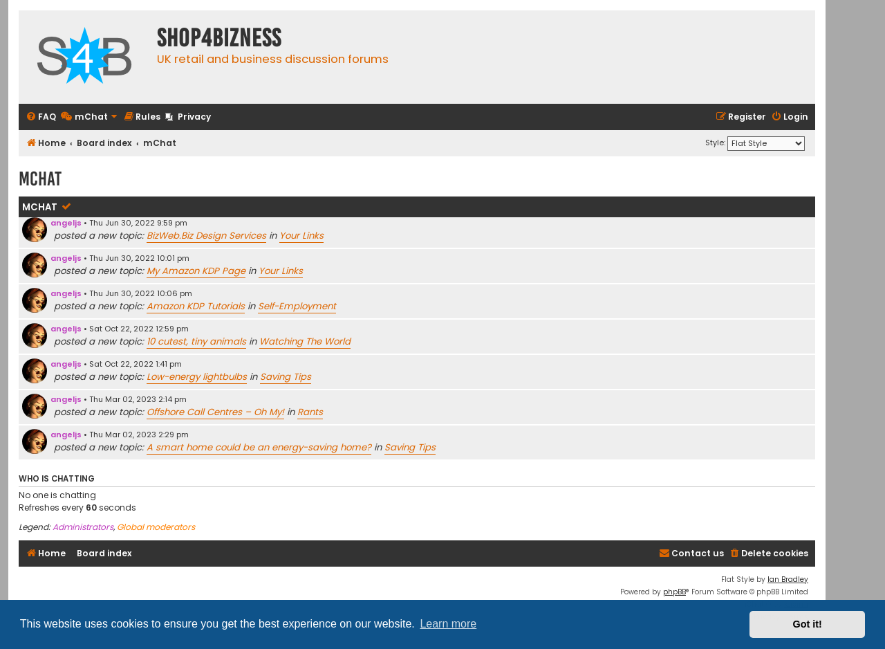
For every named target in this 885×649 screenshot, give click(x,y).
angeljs (66, 222)
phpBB (674, 592)
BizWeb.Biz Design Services (206, 235)
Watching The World (305, 341)
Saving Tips (285, 376)
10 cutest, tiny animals (196, 341)
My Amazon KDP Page (196, 270)
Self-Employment (297, 306)
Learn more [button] (448, 624)
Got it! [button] (807, 624)
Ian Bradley (787, 579)
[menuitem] (41, 117)
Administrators (83, 527)
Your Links (301, 235)
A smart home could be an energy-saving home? (259, 447)
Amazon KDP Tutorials (196, 306)
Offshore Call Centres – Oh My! (215, 412)
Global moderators (156, 527)
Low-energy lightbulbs (197, 376)
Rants (310, 412)
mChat (39, 207)
